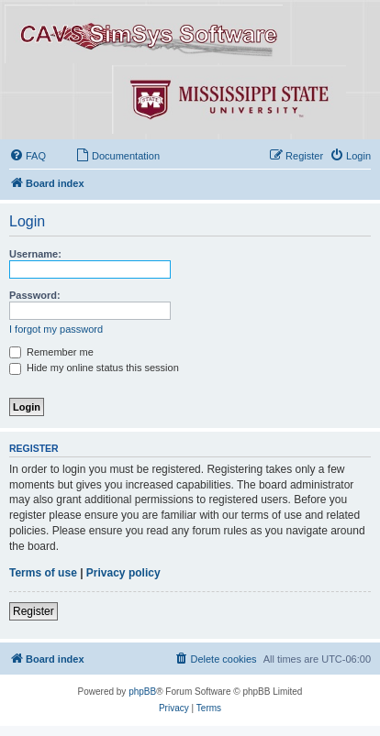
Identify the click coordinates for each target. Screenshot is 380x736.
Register (33, 611)
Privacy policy (123, 572)
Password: (35, 295)
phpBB (142, 692)
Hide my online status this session (94, 367)
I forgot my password (56, 329)
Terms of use (43, 572)
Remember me (51, 351)
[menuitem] (27, 156)
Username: (35, 253)
